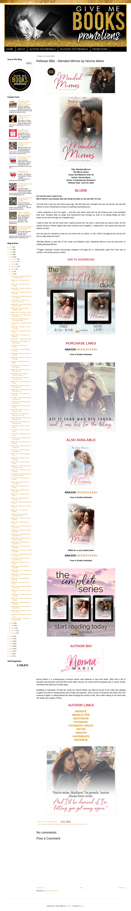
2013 (11, 656)
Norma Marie (66, 824)
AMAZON (80, 732)
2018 (11, 643)
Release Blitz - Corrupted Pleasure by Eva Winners (20, 534)
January (13, 633)
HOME (9, 49)
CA (90, 349)
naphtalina (69, 906)
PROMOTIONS (99, 49)
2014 (11, 653)
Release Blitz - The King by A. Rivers (21, 312)
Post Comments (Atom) (51, 891)
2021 (11, 636)
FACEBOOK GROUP (81, 725)
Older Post (122, 887)
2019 (11, 641)
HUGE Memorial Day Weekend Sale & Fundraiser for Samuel (24, 103)
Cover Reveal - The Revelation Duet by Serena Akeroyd (21, 474)
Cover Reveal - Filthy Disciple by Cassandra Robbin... (20, 319)
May (12, 623)
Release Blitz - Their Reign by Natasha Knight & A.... (19, 374)
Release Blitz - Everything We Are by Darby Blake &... (21, 390)
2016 (11, 648)
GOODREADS (81, 736)
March (13, 628)
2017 (11, 646)
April (12, 625)
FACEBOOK (81, 722)
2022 (11, 257)
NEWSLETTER (81, 714)
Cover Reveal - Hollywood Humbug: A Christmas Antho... (21, 277)
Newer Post (40, 887)
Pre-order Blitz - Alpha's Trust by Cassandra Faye (20, 558)
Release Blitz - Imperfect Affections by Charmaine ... (20, 386)
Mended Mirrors (59, 824)
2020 (11, 638)
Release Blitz (74, 824)
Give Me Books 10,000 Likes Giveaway (24, 157)
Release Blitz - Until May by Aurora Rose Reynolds (20, 370)
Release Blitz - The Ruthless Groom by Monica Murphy (21, 466)
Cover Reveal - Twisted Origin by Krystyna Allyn (20, 450)
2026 (11, 247)
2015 (11, 651)
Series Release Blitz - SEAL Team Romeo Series (20, 619)
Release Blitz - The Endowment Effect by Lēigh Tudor (20, 414)
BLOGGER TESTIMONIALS (74, 49)
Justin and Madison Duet (47, 824)
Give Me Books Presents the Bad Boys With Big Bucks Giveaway (25, 228)
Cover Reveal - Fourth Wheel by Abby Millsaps (20, 366)
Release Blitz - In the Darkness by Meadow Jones (20, 422)
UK (84, 349)
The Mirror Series (82, 824)
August (13, 269)
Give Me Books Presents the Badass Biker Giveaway (25, 199)
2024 (11, 252)
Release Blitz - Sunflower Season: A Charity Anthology (21, 538)
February (13, 630)
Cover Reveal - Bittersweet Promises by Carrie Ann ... (21, 555)
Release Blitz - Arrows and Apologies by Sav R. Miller (21, 305)
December (14, 259)
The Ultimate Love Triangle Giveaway (23, 171)
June (12, 274)
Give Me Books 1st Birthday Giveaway (23, 130)
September (14, 266)
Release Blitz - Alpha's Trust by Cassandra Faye (19, 410)
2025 (11, 249)
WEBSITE (81, 711)
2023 (11, 254)
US (78, 349)
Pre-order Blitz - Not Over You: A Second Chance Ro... (20, 301)
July (12, 271)
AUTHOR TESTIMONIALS (43, 49)
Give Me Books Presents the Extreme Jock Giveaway (25, 144)
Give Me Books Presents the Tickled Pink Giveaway (25, 185)
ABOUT (21, 49)
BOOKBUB (81, 739)
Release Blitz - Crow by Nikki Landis (21, 339)
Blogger (82, 906)
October (13, 264)
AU (95, 349)
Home (81, 887)
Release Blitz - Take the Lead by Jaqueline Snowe (20, 309)
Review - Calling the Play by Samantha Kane (25, 213)
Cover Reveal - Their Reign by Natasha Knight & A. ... (19, 514)
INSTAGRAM (81, 718)
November (14, 261)
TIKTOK (81, 729)
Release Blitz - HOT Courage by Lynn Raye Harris (20, 378)
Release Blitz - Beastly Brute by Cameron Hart (20, 498)
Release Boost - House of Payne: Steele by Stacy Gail (24, 117)
